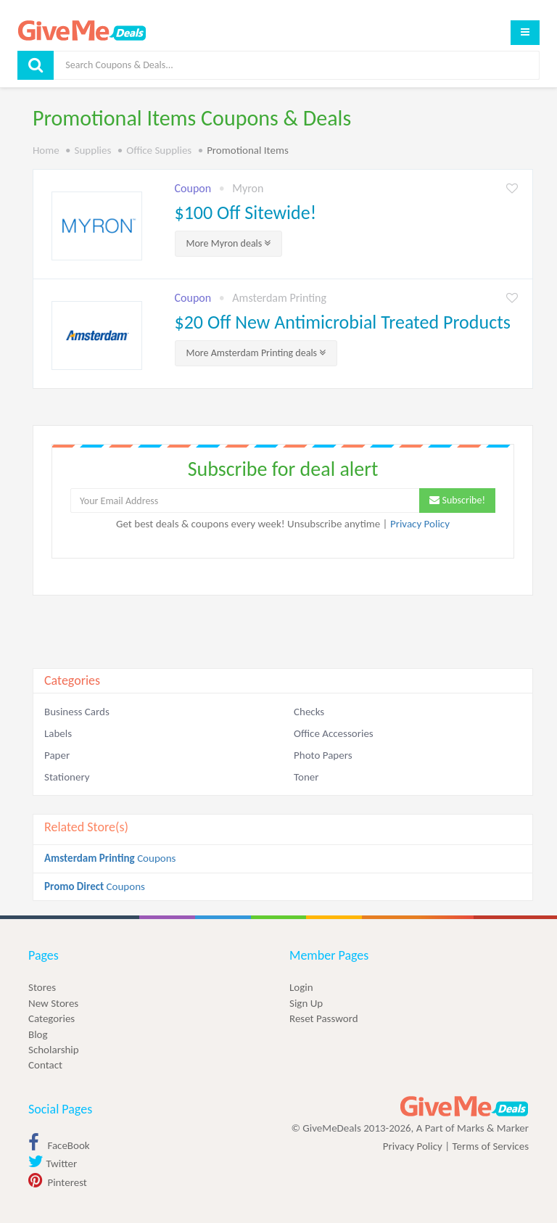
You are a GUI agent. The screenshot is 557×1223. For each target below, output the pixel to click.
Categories (51, 1018)
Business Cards (77, 711)
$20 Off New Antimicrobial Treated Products (343, 322)
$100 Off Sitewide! (246, 212)
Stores (42, 987)
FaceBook (59, 1145)
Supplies (93, 150)
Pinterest (57, 1182)
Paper (57, 755)
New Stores (53, 1003)
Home (46, 150)
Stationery (66, 776)
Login (301, 987)
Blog (38, 1034)
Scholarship (53, 1049)
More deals (228, 243)
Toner (306, 776)
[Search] (297, 65)
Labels (58, 733)
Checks (309, 711)
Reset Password (323, 1018)
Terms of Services (491, 1146)
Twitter (52, 1163)
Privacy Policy (420, 523)
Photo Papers (323, 755)
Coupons (110, 858)
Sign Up (306, 1003)
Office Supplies (158, 150)
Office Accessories (334, 733)
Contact (45, 1064)
